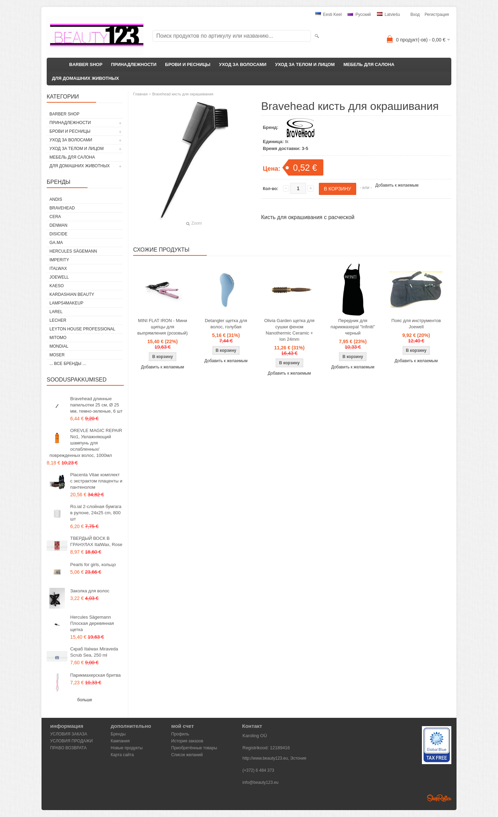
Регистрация (437, 14)
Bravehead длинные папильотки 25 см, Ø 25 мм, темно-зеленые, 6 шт (96, 405)
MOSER (57, 355)
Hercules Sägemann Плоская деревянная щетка (92, 623)
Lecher (57, 320)
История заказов (187, 741)
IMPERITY (59, 259)
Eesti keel (328, 14)
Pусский (359, 14)
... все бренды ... (67, 363)
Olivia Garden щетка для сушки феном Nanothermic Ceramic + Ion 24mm (289, 330)
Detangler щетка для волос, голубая (226, 323)
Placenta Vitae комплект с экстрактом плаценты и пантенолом (96, 481)
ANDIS (55, 199)
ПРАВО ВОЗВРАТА (68, 747)
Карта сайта (122, 754)
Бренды (118, 734)
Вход (415, 14)
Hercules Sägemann (73, 251)
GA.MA (56, 242)
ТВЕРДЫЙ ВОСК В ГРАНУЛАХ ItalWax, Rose (96, 541)
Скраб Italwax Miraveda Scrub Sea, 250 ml (94, 652)
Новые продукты (126, 747)
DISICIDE (58, 234)
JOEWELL (59, 277)
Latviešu (388, 14)
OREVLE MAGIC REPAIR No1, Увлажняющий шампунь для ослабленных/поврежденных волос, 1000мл (85, 443)
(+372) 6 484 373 (258, 770)
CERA (55, 216)
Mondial (58, 346)
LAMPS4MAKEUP (66, 303)
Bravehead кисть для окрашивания (182, 94)
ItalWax (58, 268)
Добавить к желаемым (396, 185)
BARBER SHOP (85, 64)
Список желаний (187, 754)
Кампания (120, 741)
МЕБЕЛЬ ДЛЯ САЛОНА (369, 64)
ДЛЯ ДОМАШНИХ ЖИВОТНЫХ (85, 78)
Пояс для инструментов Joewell (416, 323)
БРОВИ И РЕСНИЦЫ (187, 64)
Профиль (180, 734)
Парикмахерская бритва (95, 675)
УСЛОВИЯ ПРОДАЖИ (71, 741)
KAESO (56, 285)
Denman (58, 225)
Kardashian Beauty (71, 294)
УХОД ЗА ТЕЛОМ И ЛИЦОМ (305, 64)
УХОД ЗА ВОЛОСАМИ (242, 64)
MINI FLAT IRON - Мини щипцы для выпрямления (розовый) (162, 327)
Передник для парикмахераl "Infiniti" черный (353, 327)
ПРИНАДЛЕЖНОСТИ (133, 64)
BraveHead (62, 208)
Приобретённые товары (194, 747)
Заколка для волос (89, 590)
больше (84, 699)
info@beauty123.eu (260, 782)
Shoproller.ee (439, 798)
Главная (140, 94)
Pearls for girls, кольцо (93, 564)
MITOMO (57, 337)
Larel (56, 311)
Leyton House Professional (82, 329)
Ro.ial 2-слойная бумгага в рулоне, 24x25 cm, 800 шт (95, 513)
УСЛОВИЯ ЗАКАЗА (68, 734)
